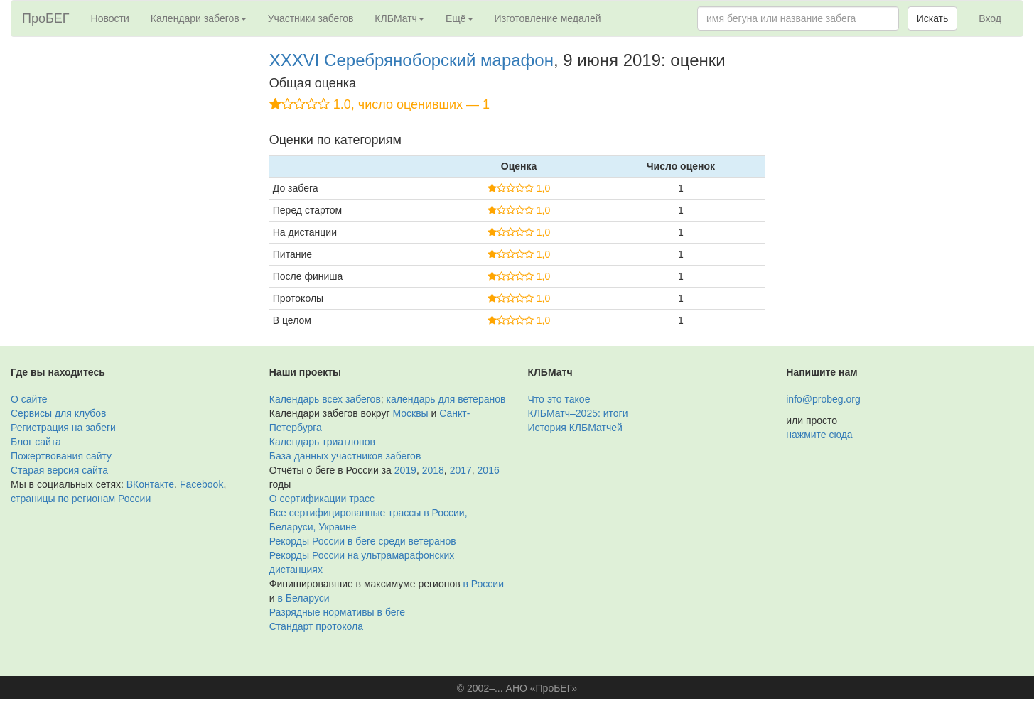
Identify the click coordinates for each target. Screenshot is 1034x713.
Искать (933, 18)
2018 (433, 470)
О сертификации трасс (322, 498)
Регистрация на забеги (63, 427)
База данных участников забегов (345, 456)
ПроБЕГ (46, 18)
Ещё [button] (459, 18)
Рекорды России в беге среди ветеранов (362, 541)
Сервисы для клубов (59, 413)
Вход (990, 18)
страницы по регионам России (81, 498)
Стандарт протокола (316, 626)
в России (483, 583)
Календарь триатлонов (322, 441)
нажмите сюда (819, 434)
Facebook (201, 484)
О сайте (29, 399)
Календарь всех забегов (325, 399)
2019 (405, 470)
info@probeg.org (823, 399)
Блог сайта (36, 441)
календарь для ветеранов (446, 399)
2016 (489, 470)
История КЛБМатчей (575, 427)
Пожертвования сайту (61, 456)
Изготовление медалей (548, 18)
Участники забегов (311, 18)
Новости (110, 18)
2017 (461, 470)
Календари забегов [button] (199, 18)
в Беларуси (303, 598)
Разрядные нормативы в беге (337, 612)
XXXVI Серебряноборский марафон (411, 60)
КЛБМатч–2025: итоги (578, 413)
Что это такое (559, 399)
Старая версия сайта (59, 470)
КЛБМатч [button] (399, 18)
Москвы (410, 413)
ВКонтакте (150, 484)
